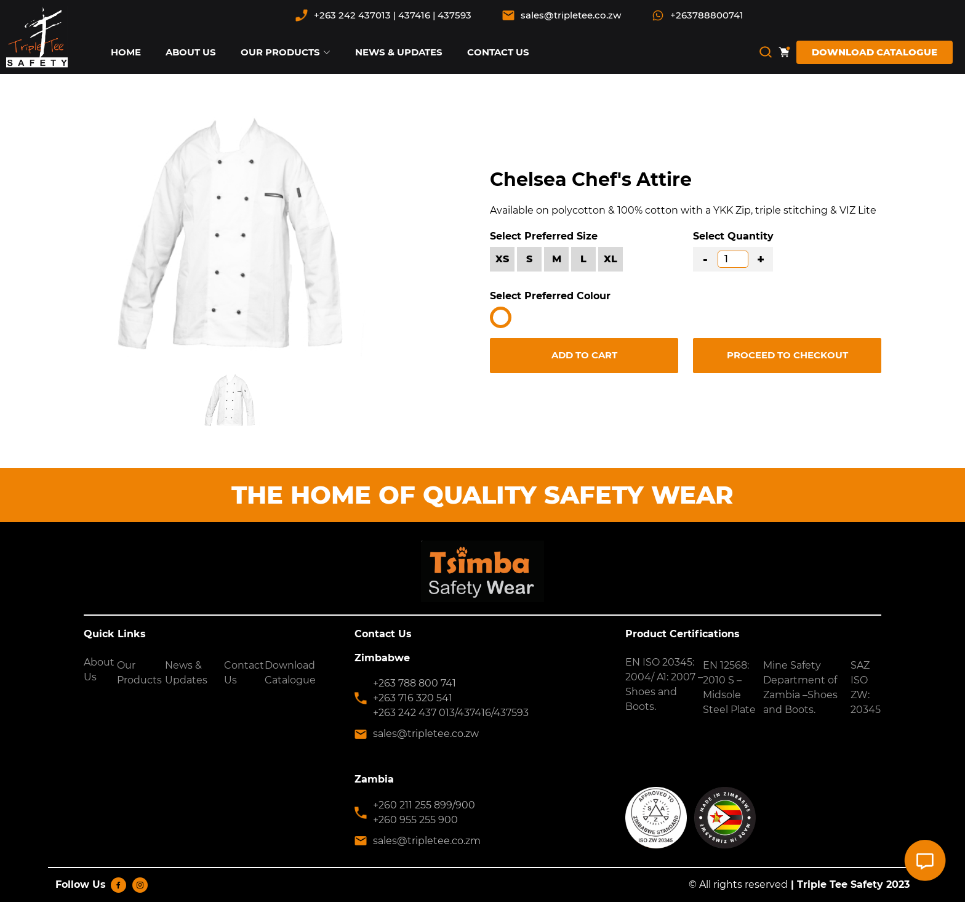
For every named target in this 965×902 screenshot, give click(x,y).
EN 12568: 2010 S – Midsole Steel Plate (729, 687)
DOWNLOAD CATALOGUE (874, 52)
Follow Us (80, 884)
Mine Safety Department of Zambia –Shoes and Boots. (800, 687)
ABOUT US (191, 52)
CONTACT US (498, 52)
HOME (126, 52)
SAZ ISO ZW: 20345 (866, 687)
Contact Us (244, 672)
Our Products (139, 672)
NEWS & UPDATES (398, 52)
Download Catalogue (290, 672)
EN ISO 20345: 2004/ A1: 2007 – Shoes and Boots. (664, 684)
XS (502, 259)
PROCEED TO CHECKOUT (787, 355)
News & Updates (186, 672)
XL (610, 259)
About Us (99, 669)
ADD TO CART (584, 355)
